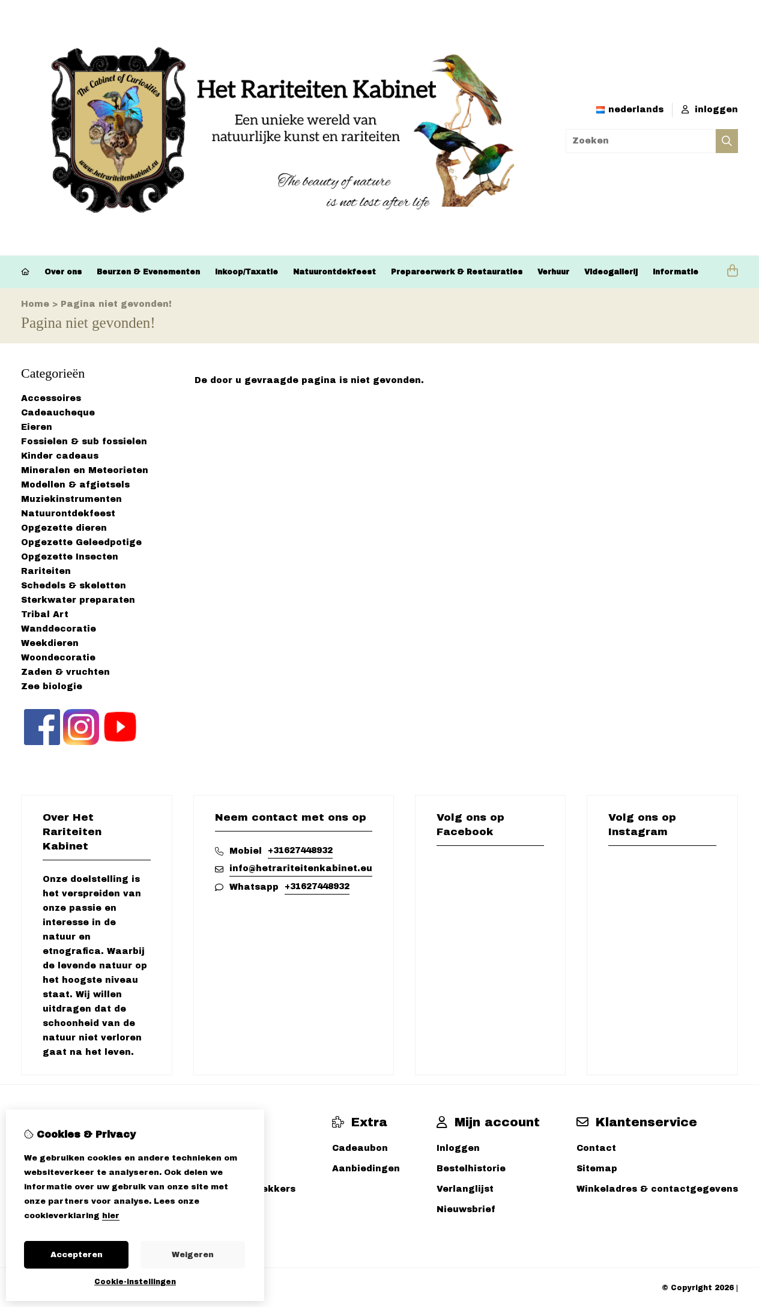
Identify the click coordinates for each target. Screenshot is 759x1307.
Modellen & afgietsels (75, 484)
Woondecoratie (58, 657)
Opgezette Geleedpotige (81, 542)
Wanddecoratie (58, 628)
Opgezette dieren (64, 528)
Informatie (675, 272)
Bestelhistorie (471, 1168)
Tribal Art (44, 614)
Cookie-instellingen (135, 1282)
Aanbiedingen (366, 1168)
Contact (596, 1148)
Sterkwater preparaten (78, 600)
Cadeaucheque (58, 412)
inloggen (710, 109)
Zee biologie (51, 686)
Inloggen (458, 1148)
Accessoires (51, 398)
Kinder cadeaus (59, 455)
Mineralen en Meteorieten (84, 470)
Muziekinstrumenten (71, 499)
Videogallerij (611, 272)
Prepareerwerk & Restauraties (456, 272)
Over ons (63, 272)
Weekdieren (50, 643)
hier (110, 1216)
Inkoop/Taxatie (246, 272)
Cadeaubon (360, 1148)
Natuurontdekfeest (334, 272)
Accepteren (76, 1255)
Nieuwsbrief (466, 1209)
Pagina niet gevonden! (116, 304)
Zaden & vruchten (65, 672)
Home (35, 304)
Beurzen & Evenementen (148, 272)
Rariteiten (46, 571)
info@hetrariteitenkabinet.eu (300, 868)
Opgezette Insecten (69, 556)
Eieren (36, 427)
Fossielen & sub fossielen (84, 441)
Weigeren (193, 1255)
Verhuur (553, 272)
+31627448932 (300, 850)
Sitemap (596, 1168)
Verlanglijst (465, 1189)
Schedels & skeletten (73, 585)
